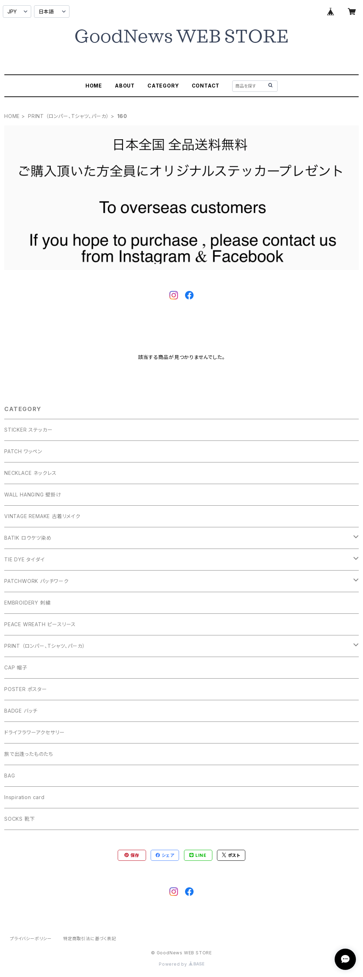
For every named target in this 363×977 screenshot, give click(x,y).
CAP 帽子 (15, 667)
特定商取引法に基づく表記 (89, 938)
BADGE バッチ (21, 711)
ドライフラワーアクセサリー (34, 732)
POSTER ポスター (25, 689)
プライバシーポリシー (31, 938)
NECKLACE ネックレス (30, 473)
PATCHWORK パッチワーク (36, 581)
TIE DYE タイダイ (24, 559)
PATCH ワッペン (23, 451)
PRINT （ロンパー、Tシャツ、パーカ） (68, 116)
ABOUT (125, 86)
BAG (9, 776)
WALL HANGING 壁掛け (32, 495)
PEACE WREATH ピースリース (40, 624)
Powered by (181, 964)
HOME (93, 86)
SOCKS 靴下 (19, 819)
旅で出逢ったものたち (28, 754)
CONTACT (206, 86)
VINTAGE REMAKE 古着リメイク (42, 516)
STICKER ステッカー (28, 430)
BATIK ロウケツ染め (28, 538)
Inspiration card (24, 797)
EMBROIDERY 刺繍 (27, 603)
